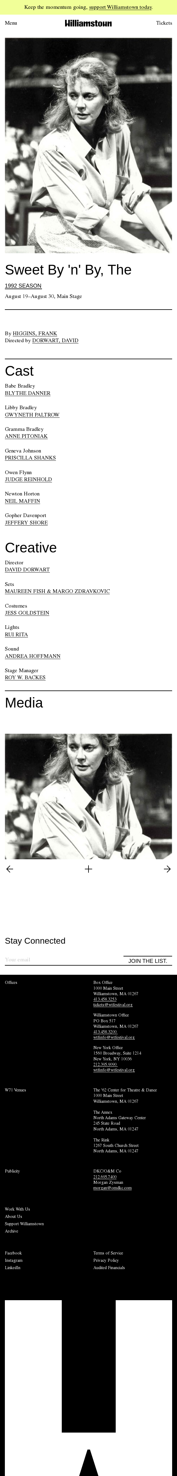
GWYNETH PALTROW (32, 415)
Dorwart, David (55, 340)
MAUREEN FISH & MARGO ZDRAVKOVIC (57, 591)
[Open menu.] (19, 23)
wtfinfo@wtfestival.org (114, 1037)
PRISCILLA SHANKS (30, 458)
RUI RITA (16, 634)
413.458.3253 (104, 999)
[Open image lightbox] (88, 869)
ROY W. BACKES (25, 677)
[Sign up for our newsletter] (64, 961)
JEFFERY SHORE (26, 523)
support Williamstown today (120, 7)
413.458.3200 (105, 1031)
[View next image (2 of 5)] (167, 869)
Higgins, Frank (35, 333)
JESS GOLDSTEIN (27, 613)
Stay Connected (35, 941)
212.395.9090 (105, 1064)
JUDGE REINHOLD (28, 479)
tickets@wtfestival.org (113, 1004)
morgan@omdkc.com (112, 1187)
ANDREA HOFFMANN (33, 656)
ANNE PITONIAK (26, 436)
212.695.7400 (104, 1176)
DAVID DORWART (27, 569)
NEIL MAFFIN (22, 501)
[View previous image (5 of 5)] (10, 869)
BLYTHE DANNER (27, 393)
